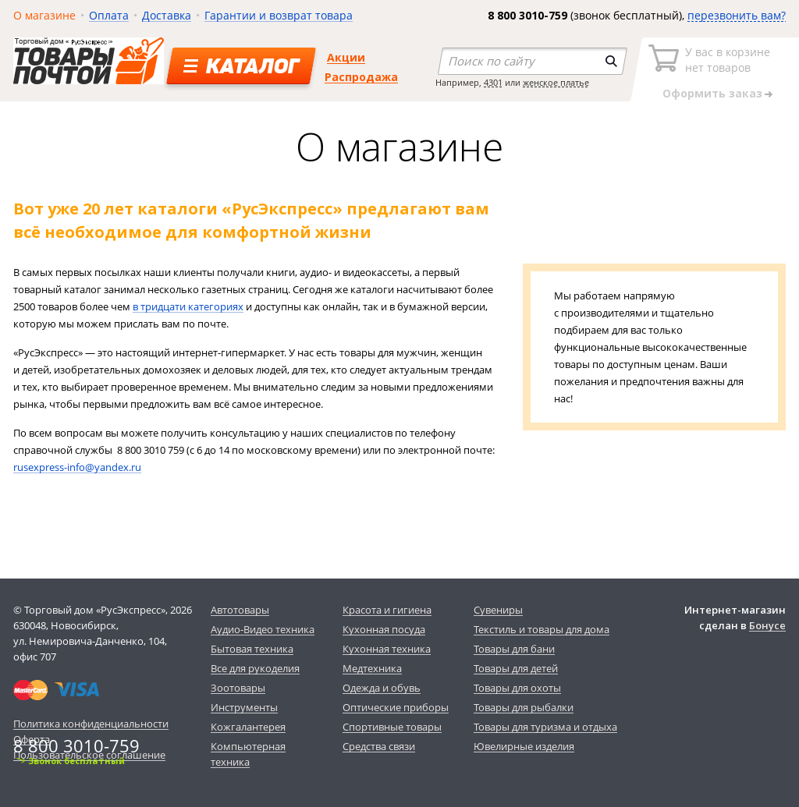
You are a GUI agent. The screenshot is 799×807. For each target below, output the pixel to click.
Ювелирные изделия (524, 746)
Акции (346, 57)
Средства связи (379, 746)
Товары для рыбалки (524, 707)
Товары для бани (514, 649)
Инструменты (244, 707)
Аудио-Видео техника (262, 629)
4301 (493, 82)
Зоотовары (238, 688)
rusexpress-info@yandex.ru (77, 467)
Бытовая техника (252, 649)
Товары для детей (516, 668)
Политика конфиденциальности (91, 724)
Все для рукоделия (255, 668)
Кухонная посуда (384, 629)
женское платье (556, 82)
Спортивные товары (392, 727)
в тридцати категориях (188, 306)
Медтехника (372, 668)
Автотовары (240, 610)
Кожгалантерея (248, 727)
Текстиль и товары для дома (541, 629)
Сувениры (498, 610)
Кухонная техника (387, 649)
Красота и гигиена (387, 610)
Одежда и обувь (382, 688)
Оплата (109, 15)
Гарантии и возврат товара (278, 15)
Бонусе (767, 625)
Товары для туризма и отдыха (545, 727)
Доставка (166, 15)
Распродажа (361, 76)
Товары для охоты (517, 688)
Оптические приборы (396, 707)
